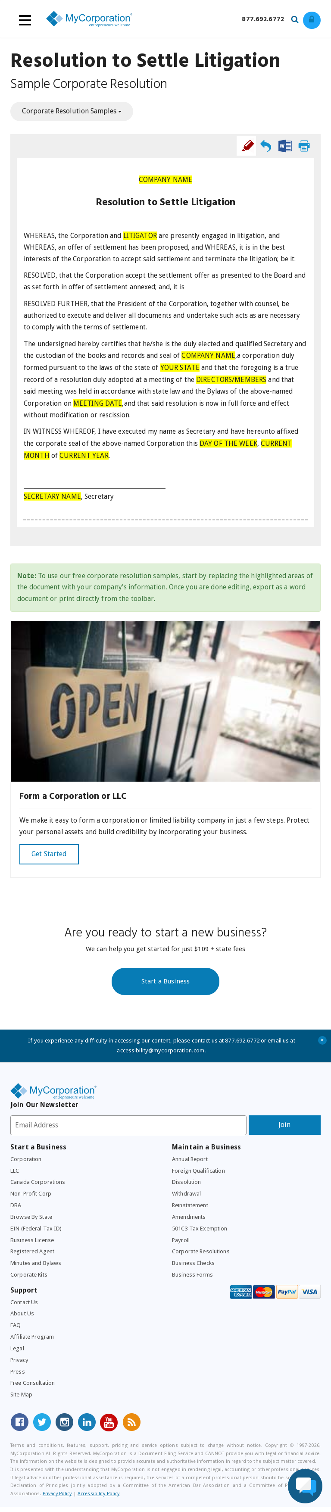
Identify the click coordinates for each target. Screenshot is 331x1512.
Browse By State (32, 1220)
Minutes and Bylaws (36, 1267)
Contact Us (24, 1306)
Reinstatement (190, 1208)
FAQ (15, 1330)
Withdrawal (186, 1196)
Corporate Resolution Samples (72, 111)
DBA (16, 1208)
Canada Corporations (38, 1184)
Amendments (189, 1220)
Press (17, 1376)
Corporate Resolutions (201, 1255)
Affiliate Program (32, 1341)
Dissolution (186, 1184)
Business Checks (193, 1267)
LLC (15, 1173)
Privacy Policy (57, 1499)
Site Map (22, 1400)
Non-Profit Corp (31, 1196)
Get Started (49, 855)
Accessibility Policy (99, 1499)
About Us (22, 1318)
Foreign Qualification (199, 1173)
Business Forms (192, 1278)
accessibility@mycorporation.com (160, 1052)
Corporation (26, 1161)
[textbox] (165, 197)
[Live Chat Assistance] (305, 1486)
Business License (32, 1243)
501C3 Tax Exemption (200, 1231)
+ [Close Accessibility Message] (323, 1042)
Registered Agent (33, 1255)
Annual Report (191, 1161)
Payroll (181, 1243)
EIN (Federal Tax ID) (38, 1231)
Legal (17, 1353)
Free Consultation (33, 1388)
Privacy (20, 1365)
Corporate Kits (29, 1278)
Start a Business (165, 982)
